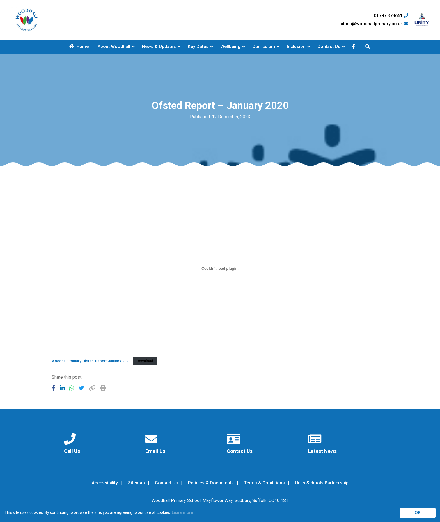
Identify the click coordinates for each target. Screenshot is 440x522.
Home (79, 46)
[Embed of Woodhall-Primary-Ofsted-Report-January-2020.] (220, 268)
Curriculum (263, 46)
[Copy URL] (92, 388)
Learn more (182, 512)
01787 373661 (391, 15)
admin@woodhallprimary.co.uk (373, 23)
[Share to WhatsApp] (71, 388)
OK (417, 512)
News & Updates (159, 46)
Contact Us (328, 46)
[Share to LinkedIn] (62, 388)
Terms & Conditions (264, 482)
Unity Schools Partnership (322, 482)
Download (144, 361)
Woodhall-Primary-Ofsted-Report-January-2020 (91, 361)
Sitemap (136, 482)
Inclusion (296, 46)
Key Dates (198, 46)
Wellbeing (230, 46)
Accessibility (105, 482)
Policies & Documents (211, 482)
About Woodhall (114, 46)
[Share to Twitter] (81, 388)
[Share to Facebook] (53, 388)
